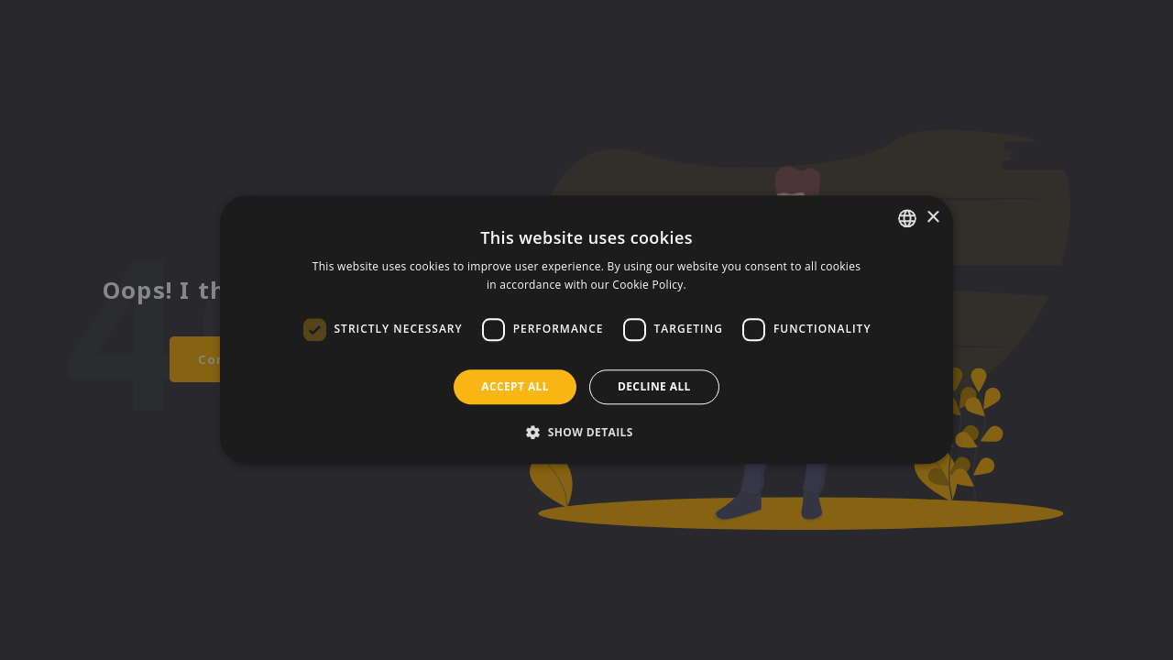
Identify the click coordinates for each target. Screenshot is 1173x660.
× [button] (932, 218)
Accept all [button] (515, 386)
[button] (586, 433)
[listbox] (907, 218)
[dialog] (586, 329)
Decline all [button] (654, 386)
